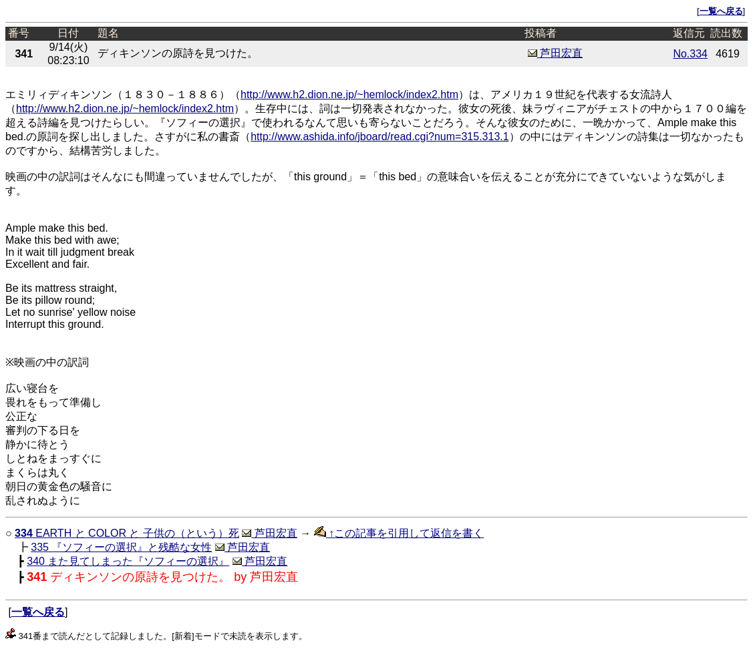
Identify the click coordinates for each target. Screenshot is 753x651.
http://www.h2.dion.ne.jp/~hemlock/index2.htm (349, 94)
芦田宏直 (555, 53)
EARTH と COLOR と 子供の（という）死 (127, 533)
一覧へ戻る (721, 11)
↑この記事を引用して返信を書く (399, 533)
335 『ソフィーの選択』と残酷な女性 (121, 547)
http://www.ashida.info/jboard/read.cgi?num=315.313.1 (379, 136)
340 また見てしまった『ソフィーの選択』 (128, 561)
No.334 (690, 53)
